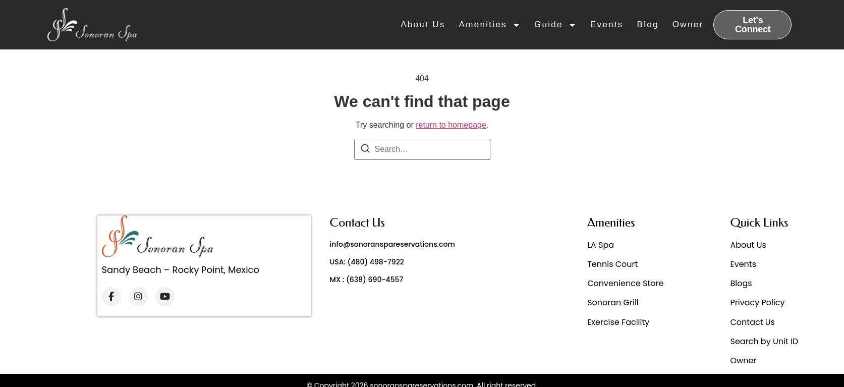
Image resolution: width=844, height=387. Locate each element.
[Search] (365, 150)
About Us (423, 24)
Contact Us (752, 322)
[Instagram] (138, 296)
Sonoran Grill (613, 302)
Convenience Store (625, 283)
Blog (648, 24)
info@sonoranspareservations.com (392, 244)
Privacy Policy (757, 302)
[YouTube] (165, 296)
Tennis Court (612, 264)
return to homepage (451, 125)
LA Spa (600, 245)
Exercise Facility (618, 322)
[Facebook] (111, 296)
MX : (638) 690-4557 (367, 279)
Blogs (741, 283)
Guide (555, 24)
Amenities (490, 24)
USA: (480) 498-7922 (367, 262)
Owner (688, 24)
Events (607, 24)
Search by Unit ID (764, 341)
